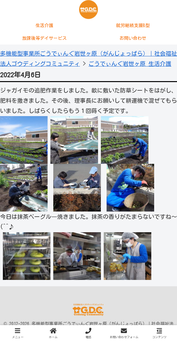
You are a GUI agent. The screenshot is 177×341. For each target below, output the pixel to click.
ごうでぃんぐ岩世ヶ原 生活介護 (129, 63)
